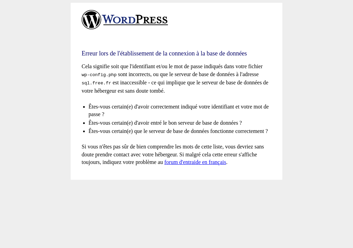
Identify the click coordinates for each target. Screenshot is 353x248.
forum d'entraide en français (195, 161)
